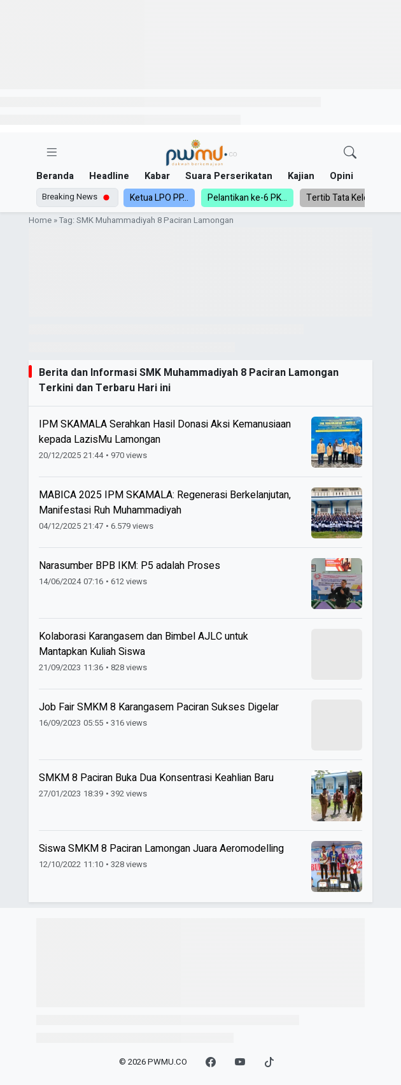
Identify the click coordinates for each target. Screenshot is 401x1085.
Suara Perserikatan (228, 176)
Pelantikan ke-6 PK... (247, 198)
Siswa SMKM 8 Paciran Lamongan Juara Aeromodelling (161, 848)
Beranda (55, 176)
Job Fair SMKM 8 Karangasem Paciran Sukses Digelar (159, 707)
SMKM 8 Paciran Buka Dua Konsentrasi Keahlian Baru (156, 778)
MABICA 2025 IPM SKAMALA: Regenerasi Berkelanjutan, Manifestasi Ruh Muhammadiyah (165, 502)
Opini (341, 176)
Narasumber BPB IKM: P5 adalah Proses (129, 565)
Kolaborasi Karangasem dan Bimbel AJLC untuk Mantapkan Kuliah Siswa (143, 644)
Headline (109, 176)
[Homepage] (201, 153)
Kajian (301, 176)
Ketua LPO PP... (159, 198)
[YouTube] (240, 1063)
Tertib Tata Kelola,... (344, 198)
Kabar (157, 176)
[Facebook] (210, 1063)
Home (40, 220)
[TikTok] (269, 1063)
